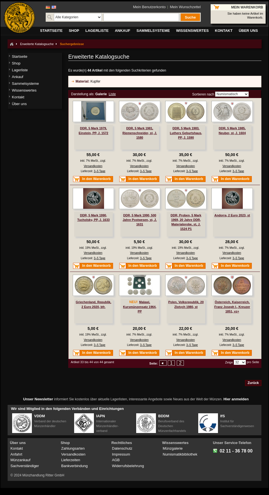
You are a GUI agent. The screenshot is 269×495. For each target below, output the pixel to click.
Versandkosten (93, 166)
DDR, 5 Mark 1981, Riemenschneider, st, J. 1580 (139, 132)
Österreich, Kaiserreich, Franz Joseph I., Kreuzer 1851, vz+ (232, 306)
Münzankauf (20, 460)
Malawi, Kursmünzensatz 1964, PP (139, 306)
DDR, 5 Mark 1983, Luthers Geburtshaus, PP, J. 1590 (186, 132)
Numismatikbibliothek (180, 454)
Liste (112, 94)
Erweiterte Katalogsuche (37, 44)
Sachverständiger (24, 466)
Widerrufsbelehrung (128, 466)
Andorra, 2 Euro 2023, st (232, 215)
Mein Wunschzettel (185, 7)
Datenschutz (122, 448)
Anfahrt (16, 454)
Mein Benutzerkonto (149, 7)
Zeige (229, 362)
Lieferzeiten (70, 460)
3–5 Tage (99, 171)
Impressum (121, 454)
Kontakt (16, 448)
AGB (116, 460)
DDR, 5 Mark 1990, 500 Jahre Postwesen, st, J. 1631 (140, 220)
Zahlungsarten (73, 448)
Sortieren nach (203, 94)
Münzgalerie (173, 448)
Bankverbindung (74, 466)
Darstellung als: (82, 94)
